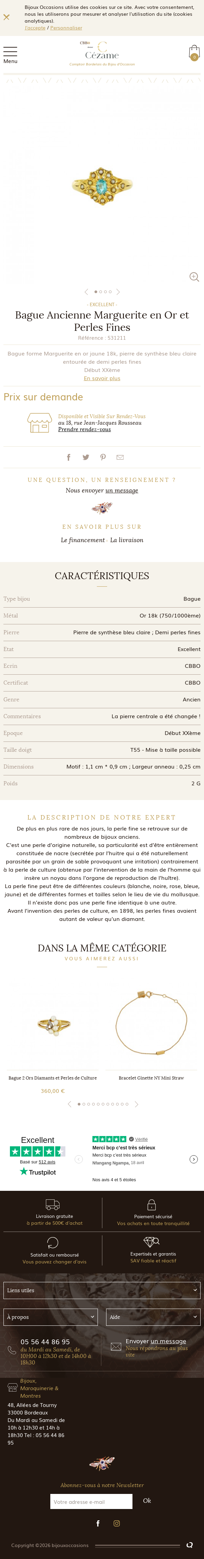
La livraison (126, 540)
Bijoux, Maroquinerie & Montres (39, 1387)
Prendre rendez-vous (84, 429)
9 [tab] (117, 1104)
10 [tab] (122, 1104)
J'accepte (35, 27)
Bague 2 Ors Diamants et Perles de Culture (53, 1078)
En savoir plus (102, 378)
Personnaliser (66, 27)
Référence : (92, 337)
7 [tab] (107, 1104)
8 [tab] (112, 1104)
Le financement (83, 540)
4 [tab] (110, 291)
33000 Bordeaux (28, 1412)
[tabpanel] (102, 185)
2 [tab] (100, 291)
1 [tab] (95, 291)
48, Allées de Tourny (32, 1404)
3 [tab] (105, 291)
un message (121, 490)
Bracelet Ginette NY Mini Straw (151, 1078)
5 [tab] (98, 1104)
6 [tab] (103, 1104)
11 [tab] (127, 1104)
